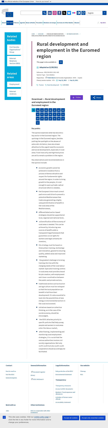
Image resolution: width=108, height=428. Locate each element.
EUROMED (66, 85)
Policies (16, 23)
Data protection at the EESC (64, 371)
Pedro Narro (50, 78)
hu (50, 114)
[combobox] (97, 13)
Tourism (41, 85)
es (63, 110)
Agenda (22, 23)
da (46, 110)
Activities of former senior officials (64, 398)
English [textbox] (90, 13)
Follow (78, 97)
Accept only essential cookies (93, 418)
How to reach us (11, 371)
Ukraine (76, 23)
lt (58, 114)
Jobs (7, 411)
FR (61, 62)
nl (42, 118)
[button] (96, 97)
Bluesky (69, 13)
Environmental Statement (64, 374)
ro (54, 118)
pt (50, 118)
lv (63, 114)
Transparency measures (63, 386)
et (37, 114)
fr (46, 114)
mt (38, 118)
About (4, 23)
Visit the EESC (10, 374)
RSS (81, 374)
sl (63, 118)
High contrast (79, 13)
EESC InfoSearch (37, 379)
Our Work (40, 34)
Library (33, 375)
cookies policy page (41, 417)
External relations (12, 93)
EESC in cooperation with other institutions (40, 412)
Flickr (74, 13)
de (50, 110)
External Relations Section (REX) (14, 61)
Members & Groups (50, 23)
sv (37, 123)
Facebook (59, 13)
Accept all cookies (71, 418)
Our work (10, 23)
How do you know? (43, 1)
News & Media (30, 23)
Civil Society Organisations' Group (15, 49)
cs (42, 110)
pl (46, 118)
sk (58, 118)
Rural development (53, 85)
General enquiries (11, 378)
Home (33, 34)
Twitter (64, 13)
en (59, 110)
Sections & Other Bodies (65, 23)
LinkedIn (50, 13)
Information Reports (72, 34)
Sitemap (83, 371)
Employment (14, 84)
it (54, 114)
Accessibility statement (63, 402)
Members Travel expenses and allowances (65, 393)
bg (38, 110)
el (54, 110)
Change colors (83, 13)
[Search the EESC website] (32, 13)
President (39, 23)
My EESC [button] (103, 23)
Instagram (55, 13)
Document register (38, 372)
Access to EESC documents (64, 389)
